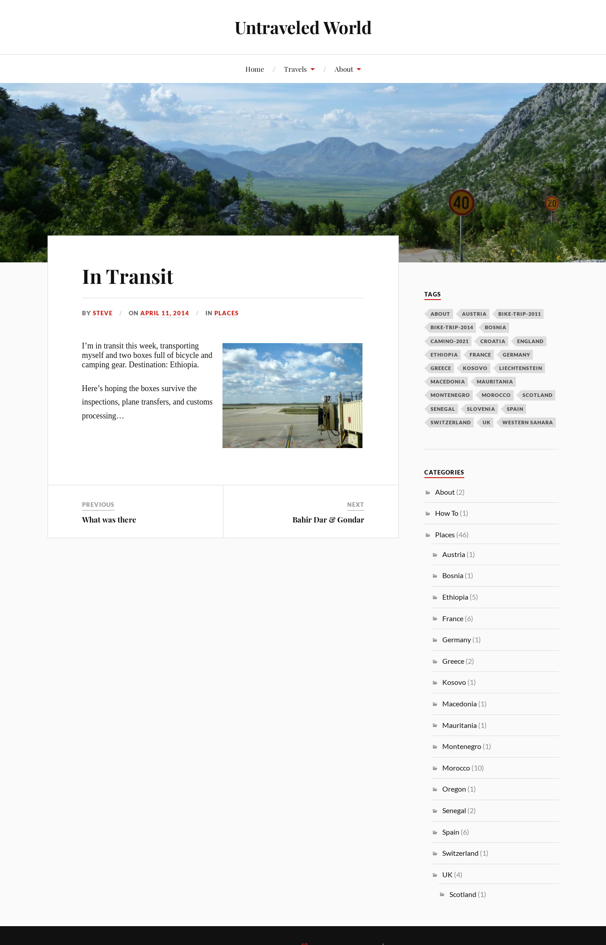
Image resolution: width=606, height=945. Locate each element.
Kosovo (454, 682)
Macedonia (459, 703)
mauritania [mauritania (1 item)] (495, 381)
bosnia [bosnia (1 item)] (495, 327)
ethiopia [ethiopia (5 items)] (444, 354)
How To (446, 513)
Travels (295, 69)
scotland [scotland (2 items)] (538, 395)
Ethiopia (455, 596)
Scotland (462, 894)
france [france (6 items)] (480, 354)
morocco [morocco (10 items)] (496, 395)
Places (226, 313)
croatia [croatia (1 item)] (493, 341)
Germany (456, 639)
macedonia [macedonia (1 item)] (448, 381)
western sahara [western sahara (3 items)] (527, 422)
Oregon (454, 788)
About (344, 69)
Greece (453, 661)
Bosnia (452, 575)
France (452, 618)
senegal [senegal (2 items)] (443, 409)
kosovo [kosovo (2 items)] (475, 368)
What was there (109, 519)
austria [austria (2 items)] (474, 314)
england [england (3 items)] (530, 341)
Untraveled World (303, 27)
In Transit (128, 275)
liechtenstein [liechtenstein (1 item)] (520, 368)
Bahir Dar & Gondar (328, 519)
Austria (453, 554)
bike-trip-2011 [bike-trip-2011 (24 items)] (519, 314)
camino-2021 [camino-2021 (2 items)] (450, 341)
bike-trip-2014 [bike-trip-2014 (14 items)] (452, 327)
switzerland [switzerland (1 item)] (451, 422)
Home (254, 69)
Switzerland (460, 853)
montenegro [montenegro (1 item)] (450, 395)
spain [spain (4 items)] (515, 409)
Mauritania (459, 725)
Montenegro (461, 746)
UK (447, 874)
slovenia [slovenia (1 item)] (481, 409)
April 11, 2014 (164, 313)
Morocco (456, 767)
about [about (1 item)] (440, 314)
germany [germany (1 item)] (516, 354)
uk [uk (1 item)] (487, 422)
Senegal (454, 810)
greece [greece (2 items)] (441, 368)
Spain (450, 831)
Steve (103, 313)
